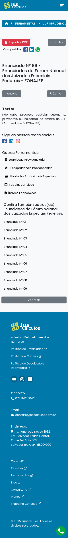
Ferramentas (22, 475)
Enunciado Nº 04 (15, 247)
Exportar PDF (16, 42)
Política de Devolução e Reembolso (27, 365)
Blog (15, 482)
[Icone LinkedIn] (30, 379)
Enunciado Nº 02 (15, 230)
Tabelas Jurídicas (19, 185)
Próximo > (56, 93)
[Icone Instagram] (14, 379)
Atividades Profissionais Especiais (30, 176)
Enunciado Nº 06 (15, 263)
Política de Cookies (26, 356)
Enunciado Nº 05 (15, 255)
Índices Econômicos (20, 193)
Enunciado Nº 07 (15, 272)
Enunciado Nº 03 (15, 238)
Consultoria (20, 489)
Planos (17, 497)
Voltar (56, 42)
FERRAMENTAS (25, 23)
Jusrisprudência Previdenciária (28, 168)
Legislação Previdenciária (25, 160)
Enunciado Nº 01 (15, 222)
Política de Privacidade (29, 349)
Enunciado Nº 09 (15, 289)
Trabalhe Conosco (26, 504)
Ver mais (34, 300)
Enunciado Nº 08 (15, 280)
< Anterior (12, 93)
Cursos (17, 461)
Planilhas (19, 468)
